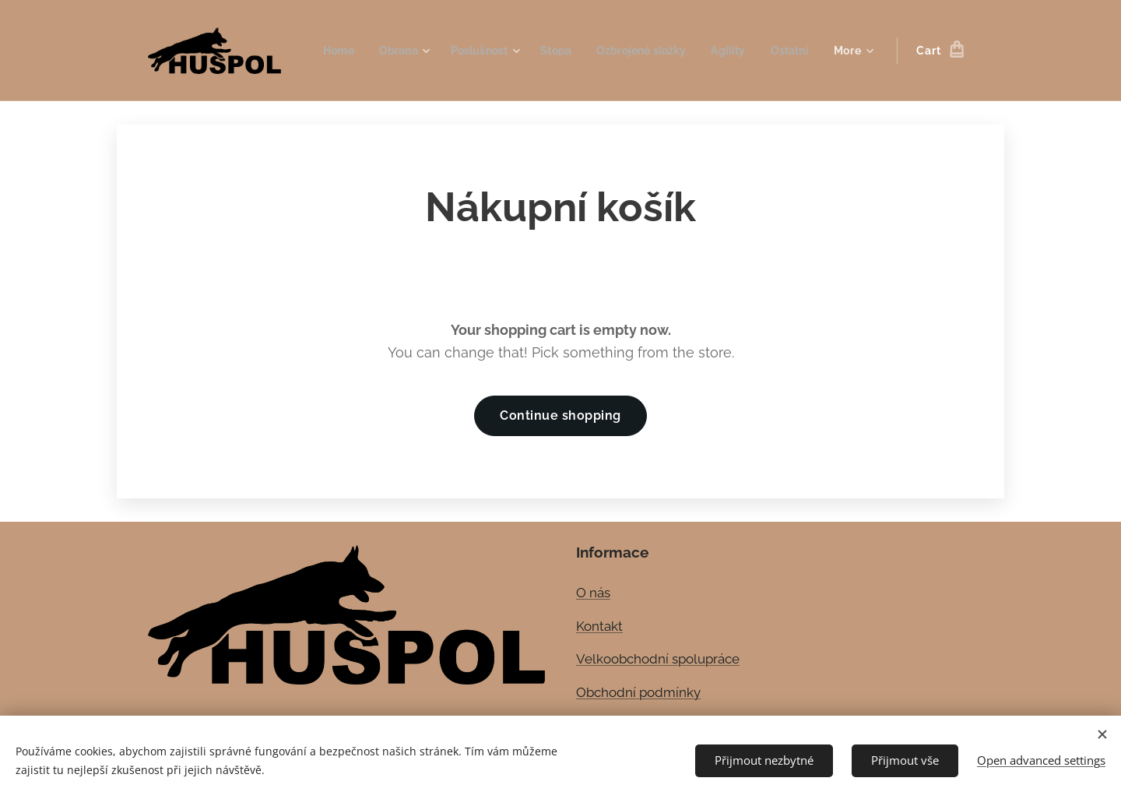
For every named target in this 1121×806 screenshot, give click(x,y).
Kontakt (599, 625)
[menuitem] (386, 50)
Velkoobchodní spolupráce (658, 659)
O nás (593, 592)
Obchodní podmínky (638, 692)
